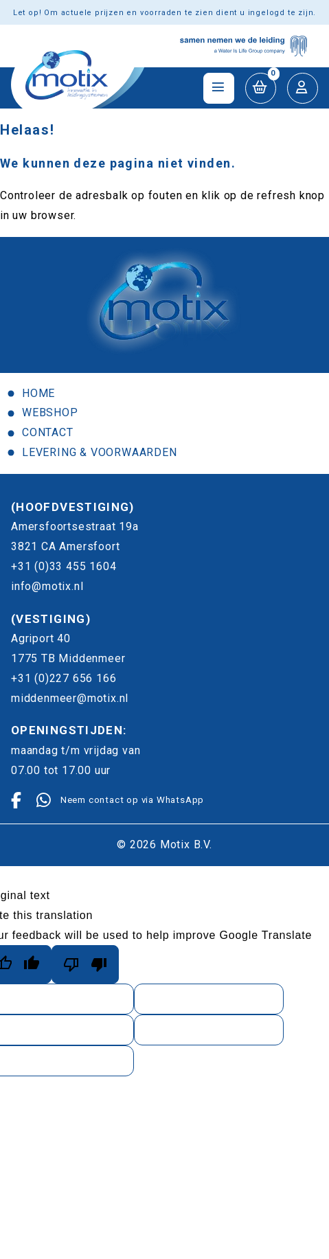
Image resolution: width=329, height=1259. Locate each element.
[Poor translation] (85, 964)
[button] (260, 88)
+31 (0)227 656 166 (63, 678)
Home (38, 393)
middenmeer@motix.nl (69, 698)
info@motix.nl (47, 586)
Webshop (50, 412)
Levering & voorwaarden (99, 452)
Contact (47, 432)
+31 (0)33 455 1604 (63, 566)
